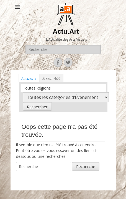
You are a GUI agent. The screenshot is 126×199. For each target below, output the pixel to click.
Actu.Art (66, 31)
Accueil (29, 78)
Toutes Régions (37, 88)
